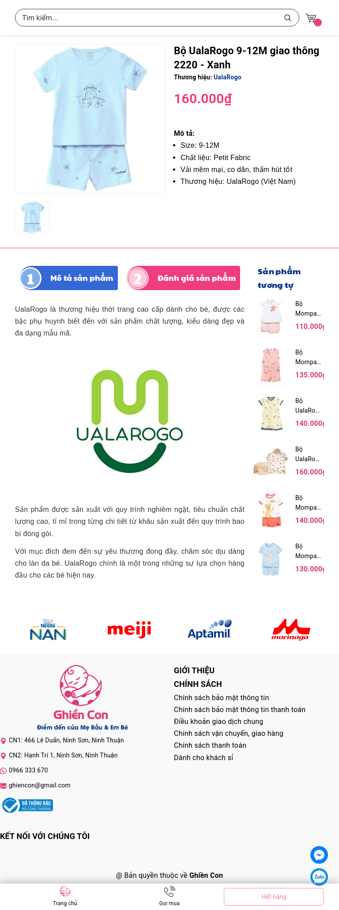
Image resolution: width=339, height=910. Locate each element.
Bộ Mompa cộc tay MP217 (306, 552)
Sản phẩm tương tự (279, 277)
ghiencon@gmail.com (40, 785)
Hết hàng (273, 896)
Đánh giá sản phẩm (197, 277)
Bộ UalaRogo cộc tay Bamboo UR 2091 (308, 455)
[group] (90, 119)
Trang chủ (65, 903)
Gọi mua (169, 903)
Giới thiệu (194, 670)
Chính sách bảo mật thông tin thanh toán (239, 709)
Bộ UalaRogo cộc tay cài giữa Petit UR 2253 (308, 406)
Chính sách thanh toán (210, 745)
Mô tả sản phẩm (81, 277)
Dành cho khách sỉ (203, 757)
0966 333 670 (28, 770)
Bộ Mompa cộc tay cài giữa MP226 (306, 309)
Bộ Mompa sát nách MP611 (307, 358)
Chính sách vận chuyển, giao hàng (228, 733)
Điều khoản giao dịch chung (219, 721)
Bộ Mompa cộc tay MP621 (306, 503)
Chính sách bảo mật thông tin (221, 698)
